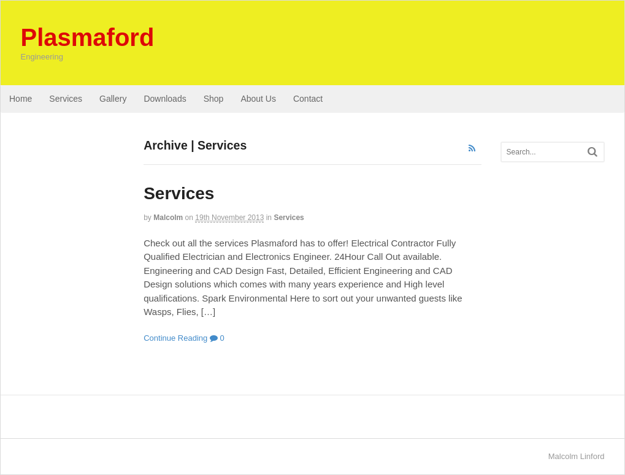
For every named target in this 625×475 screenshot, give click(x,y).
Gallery (112, 99)
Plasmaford (88, 37)
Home (20, 99)
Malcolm (168, 217)
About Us (258, 99)
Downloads (165, 99)
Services (65, 99)
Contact (308, 99)
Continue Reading (175, 338)
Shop (214, 99)
